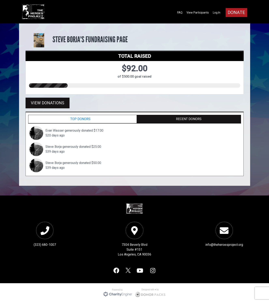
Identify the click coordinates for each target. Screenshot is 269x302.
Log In (216, 12)
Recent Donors (188, 119)
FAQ (179, 12)
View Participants (197, 12)
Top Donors (80, 119)
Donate (236, 12)
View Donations (47, 102)
